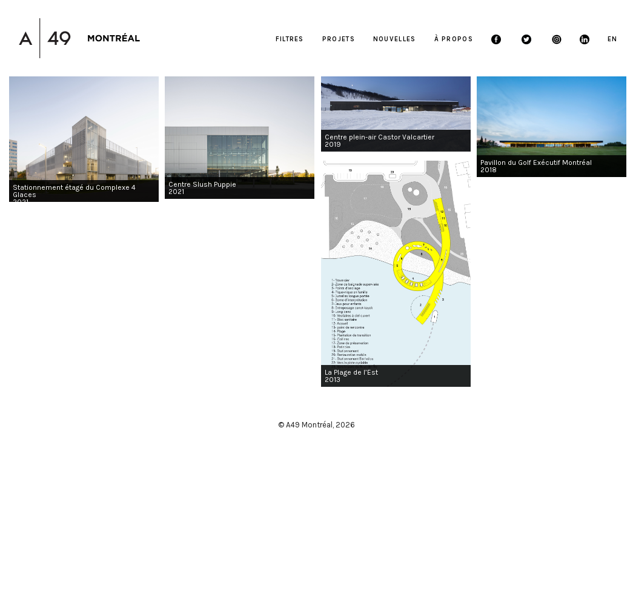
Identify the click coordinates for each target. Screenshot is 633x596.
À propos (453, 39)
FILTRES (290, 39)
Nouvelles (394, 39)
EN (613, 39)
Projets (338, 39)
